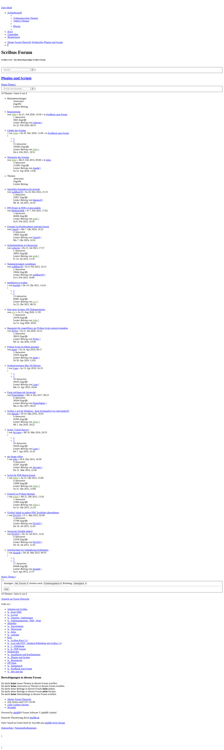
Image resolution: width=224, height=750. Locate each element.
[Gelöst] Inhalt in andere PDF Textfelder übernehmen (33, 512)
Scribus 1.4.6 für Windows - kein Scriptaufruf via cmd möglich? (38, 411)
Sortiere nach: (45, 583)
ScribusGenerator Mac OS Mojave (24, 365)
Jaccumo (17, 432)
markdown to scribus (17, 282)
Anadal (36, 168)
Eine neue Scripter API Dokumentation (26, 309)
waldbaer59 (17, 192)
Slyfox (14, 331)
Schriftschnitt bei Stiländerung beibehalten (27, 550)
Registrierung (13, 111)
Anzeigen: (16, 583)
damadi (15, 413)
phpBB (16, 712)
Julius (35, 422)
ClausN (15, 229)
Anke (14, 114)
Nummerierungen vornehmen (21, 264)
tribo (15, 459)
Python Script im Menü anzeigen (23, 347)
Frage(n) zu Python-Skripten (21, 494)
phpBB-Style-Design (55, 723)
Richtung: (75, 583)
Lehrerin (37, 122)
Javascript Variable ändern (20, 531)
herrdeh (16, 285)
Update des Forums (16, 130)
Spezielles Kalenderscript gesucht (23, 189)
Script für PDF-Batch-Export (21, 475)
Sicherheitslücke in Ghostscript (22, 245)
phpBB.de (34, 717)
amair (14, 349)
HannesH (37, 200)
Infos (48, 160)
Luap (15, 368)
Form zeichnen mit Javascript (21, 392)
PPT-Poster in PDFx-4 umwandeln (24, 208)
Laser (35, 448)
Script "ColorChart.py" (18, 429)
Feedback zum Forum (56, 114)
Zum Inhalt (6, 7)
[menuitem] (25, 18)
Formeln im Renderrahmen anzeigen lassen (28, 226)
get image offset (15, 456)
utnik (35, 218)
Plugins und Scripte (16, 78)
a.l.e (35, 301)
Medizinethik (17, 210)
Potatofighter (17, 395)
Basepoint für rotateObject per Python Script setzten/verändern (37, 328)
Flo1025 (17, 515)
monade (17, 552)
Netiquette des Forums (18, 157)
